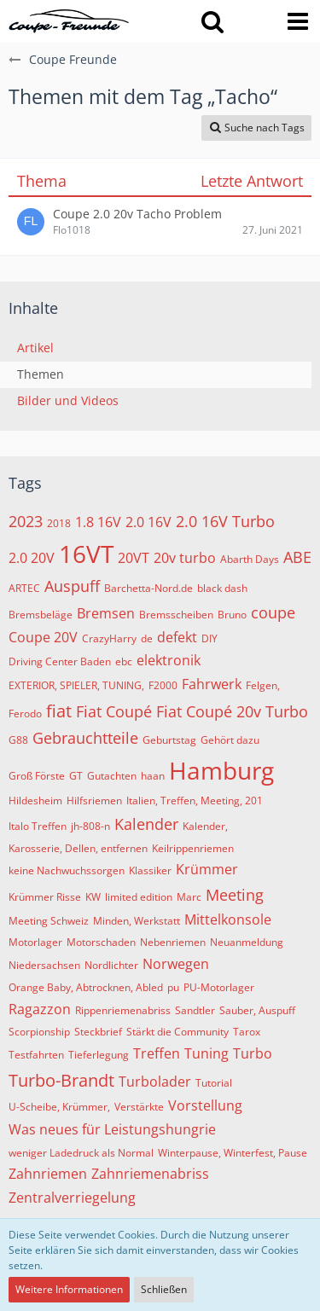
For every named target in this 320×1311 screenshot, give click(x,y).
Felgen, (263, 685)
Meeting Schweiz (49, 921)
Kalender (146, 824)
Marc (189, 897)
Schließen (164, 1289)
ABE (297, 557)
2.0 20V (32, 557)
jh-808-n (90, 826)
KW (93, 897)
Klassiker (150, 870)
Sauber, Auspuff (257, 1010)
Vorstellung (205, 1105)
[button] (212, 21)
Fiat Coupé (114, 711)
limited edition (138, 897)
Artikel (35, 347)
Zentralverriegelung (72, 1197)
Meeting (235, 895)
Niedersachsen (44, 965)
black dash (222, 588)
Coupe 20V (43, 637)
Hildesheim (35, 800)
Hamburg (221, 770)
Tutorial (213, 1083)
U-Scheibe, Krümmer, (59, 1106)
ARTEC (24, 588)
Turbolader (155, 1081)
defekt (177, 637)
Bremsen (106, 613)
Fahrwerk (211, 684)
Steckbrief (98, 1031)
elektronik (169, 660)
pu (173, 987)
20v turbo (185, 557)
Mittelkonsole (227, 919)
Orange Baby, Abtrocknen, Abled (86, 987)
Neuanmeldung (246, 942)
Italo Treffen (38, 826)
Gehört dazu (230, 740)
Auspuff (72, 586)
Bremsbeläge (41, 614)
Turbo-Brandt (61, 1080)
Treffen (156, 1053)
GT (76, 776)
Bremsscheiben (176, 614)
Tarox (246, 1031)
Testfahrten (36, 1054)
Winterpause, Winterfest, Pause (232, 1153)
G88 (18, 740)
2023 (26, 521)
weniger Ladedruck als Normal (81, 1153)
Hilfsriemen (94, 800)
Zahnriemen (48, 1173)
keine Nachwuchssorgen (67, 870)
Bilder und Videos (68, 400)
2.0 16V (148, 522)
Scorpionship (39, 1031)
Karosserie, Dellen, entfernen (78, 848)
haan (153, 776)
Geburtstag (169, 740)
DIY (209, 638)
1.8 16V (98, 522)
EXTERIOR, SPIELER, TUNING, (76, 685)
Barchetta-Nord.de (148, 588)
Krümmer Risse (45, 897)
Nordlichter (111, 965)
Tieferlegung (98, 1054)
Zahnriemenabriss (150, 1173)
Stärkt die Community (177, 1031)
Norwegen (176, 963)
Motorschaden (101, 942)
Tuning (206, 1053)
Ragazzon (40, 1009)
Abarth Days (249, 559)
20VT (133, 557)
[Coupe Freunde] (69, 21)
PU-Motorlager (218, 987)
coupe (273, 612)
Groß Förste (37, 776)
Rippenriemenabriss (123, 1010)
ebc (123, 661)
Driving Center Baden (60, 661)
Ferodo (25, 713)
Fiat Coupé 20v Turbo (232, 711)
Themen (40, 374)
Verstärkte (139, 1106)
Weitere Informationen (69, 1289)
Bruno (232, 614)
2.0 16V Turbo (225, 521)
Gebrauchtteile (85, 738)
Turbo (252, 1053)
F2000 (162, 685)
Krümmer (207, 869)
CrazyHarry (109, 638)
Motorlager (35, 942)
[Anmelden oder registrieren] (255, 21)
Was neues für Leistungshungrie (112, 1129)
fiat (59, 710)
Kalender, (205, 826)
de (147, 638)
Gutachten (112, 776)
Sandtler (195, 1010)
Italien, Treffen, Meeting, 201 (194, 800)
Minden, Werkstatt (136, 921)
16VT (86, 553)
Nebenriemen (173, 942)
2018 (59, 523)
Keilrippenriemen (193, 848)
